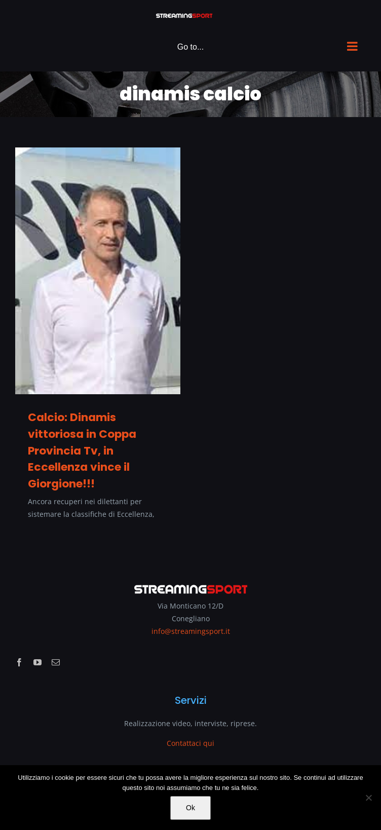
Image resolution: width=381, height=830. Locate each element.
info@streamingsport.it (190, 631)
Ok (190, 808)
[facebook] (19, 662)
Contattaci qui (190, 743)
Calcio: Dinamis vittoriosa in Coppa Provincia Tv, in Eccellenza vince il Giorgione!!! (82, 450)
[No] (368, 798)
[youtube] (37, 662)
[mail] (56, 662)
